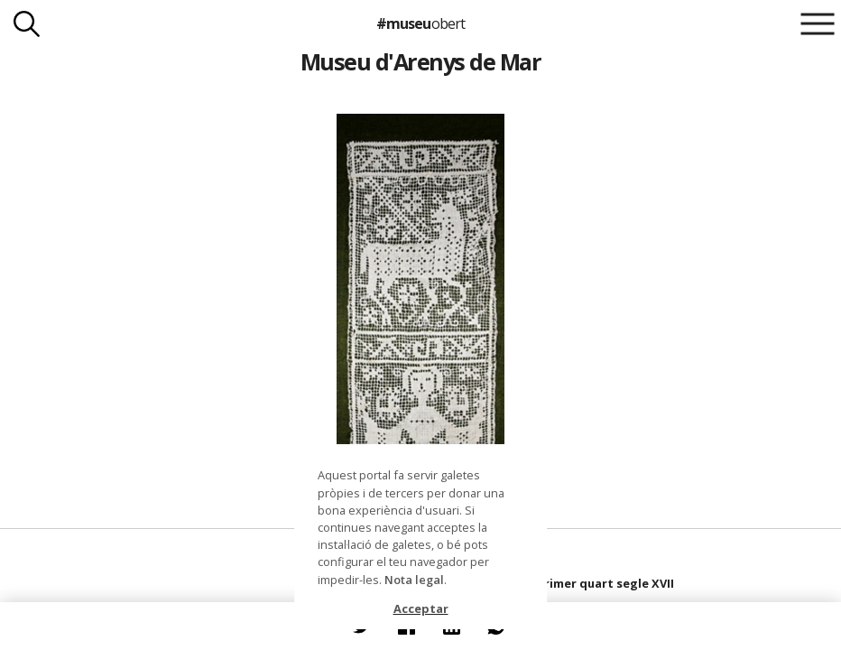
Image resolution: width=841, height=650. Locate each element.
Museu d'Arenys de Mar (420, 61)
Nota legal (414, 579)
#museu (420, 23)
